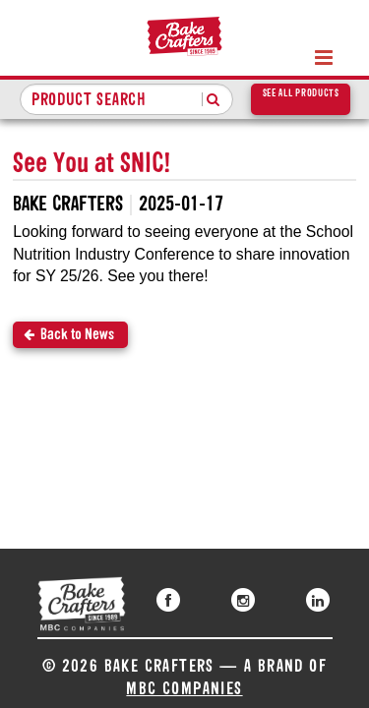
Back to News (77, 335)
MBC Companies (184, 689)
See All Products (301, 93)
